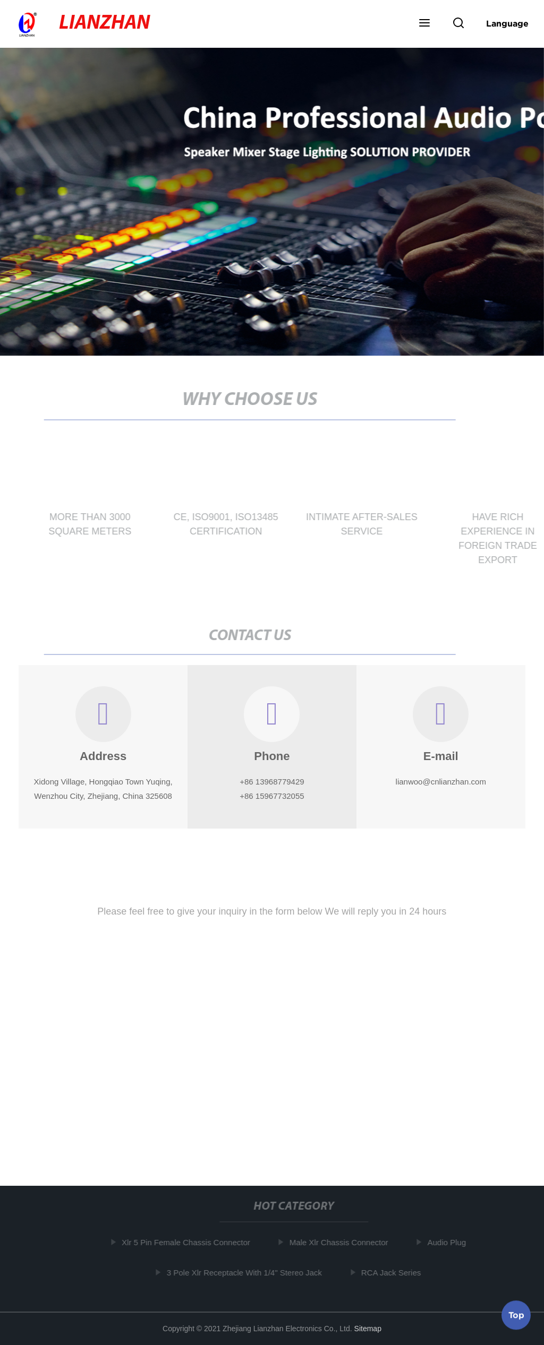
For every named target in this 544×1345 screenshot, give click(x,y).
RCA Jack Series (393, 1272)
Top (516, 1313)
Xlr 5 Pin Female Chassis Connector (187, 1242)
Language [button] (507, 23)
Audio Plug (448, 1242)
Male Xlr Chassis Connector (340, 1242)
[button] (424, 23)
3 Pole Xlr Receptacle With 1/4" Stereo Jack (246, 1272)
